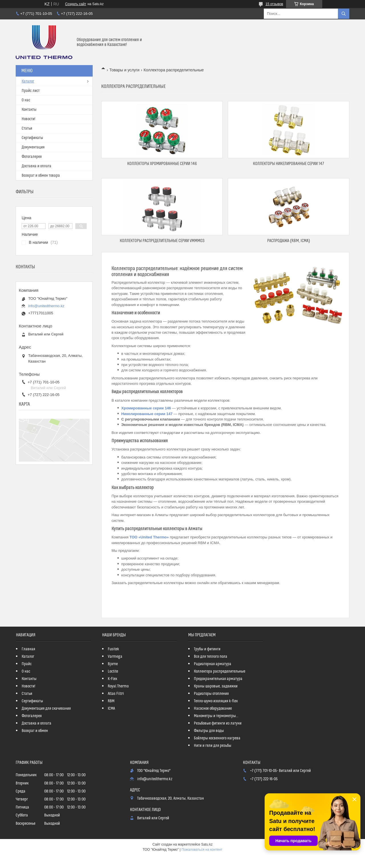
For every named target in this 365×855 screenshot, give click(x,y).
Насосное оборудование (213, 708)
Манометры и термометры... (216, 716)
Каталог (28, 81)
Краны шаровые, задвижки (216, 686)
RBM (111, 701)
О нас (26, 100)
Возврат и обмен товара (41, 175)
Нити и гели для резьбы (212, 745)
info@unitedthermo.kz (46, 306)
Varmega (115, 656)
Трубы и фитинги (207, 649)
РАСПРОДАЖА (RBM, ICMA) (288, 240)
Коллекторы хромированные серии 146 (162, 163)
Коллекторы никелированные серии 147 (288, 163)
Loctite (113, 671)
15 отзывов (274, 4)
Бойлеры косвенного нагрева (217, 738)
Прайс (27, 664)
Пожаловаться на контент (201, 850)
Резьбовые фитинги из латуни (218, 723)
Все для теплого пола (210, 656)
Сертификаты (32, 138)
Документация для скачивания (46, 708)
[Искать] (343, 14)
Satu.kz (206, 844)
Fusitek (113, 649)
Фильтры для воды (209, 731)
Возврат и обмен (35, 731)
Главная (28, 649)
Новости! (28, 119)
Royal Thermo (118, 686)
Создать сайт (75, 4)
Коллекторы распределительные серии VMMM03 (162, 240)
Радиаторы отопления (211, 693)
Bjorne (113, 664)
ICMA (111, 708)
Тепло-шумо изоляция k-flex (216, 701)
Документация (33, 147)
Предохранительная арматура (218, 679)
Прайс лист (31, 90)
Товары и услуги (124, 70)
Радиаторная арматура (212, 664)
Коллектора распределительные (219, 671)
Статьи (27, 128)
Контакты (29, 109)
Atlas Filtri (116, 693)
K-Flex (112, 679)
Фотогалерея (32, 156)
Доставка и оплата (36, 166)
